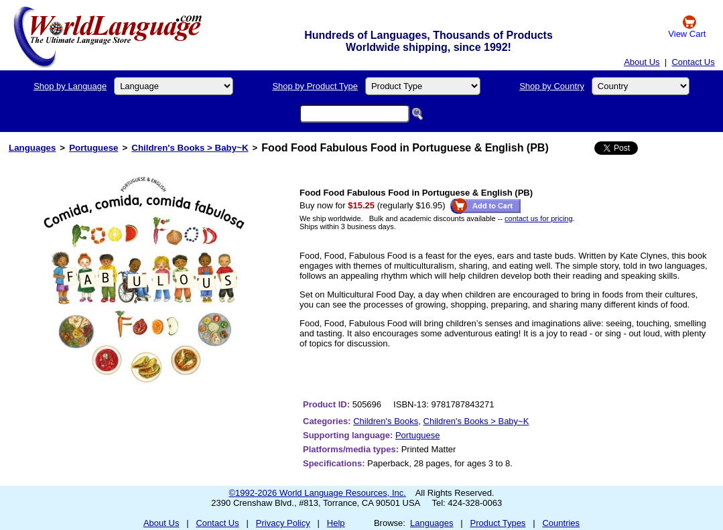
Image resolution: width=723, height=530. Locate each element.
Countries (561, 523)
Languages (32, 148)
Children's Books (385, 421)
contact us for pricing (539, 218)
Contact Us (692, 62)
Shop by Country (551, 86)
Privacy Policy (283, 523)
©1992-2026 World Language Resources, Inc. (317, 493)
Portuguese (93, 148)
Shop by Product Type (315, 86)
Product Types (498, 523)
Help (336, 523)
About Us (641, 62)
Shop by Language (70, 86)
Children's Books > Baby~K (189, 148)
